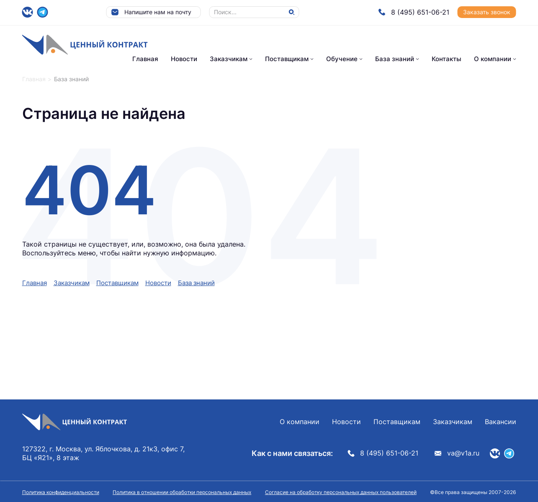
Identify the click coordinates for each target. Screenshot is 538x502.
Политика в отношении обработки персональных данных (182, 492)
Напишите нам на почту (151, 12)
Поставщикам (287, 59)
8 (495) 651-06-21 (413, 12)
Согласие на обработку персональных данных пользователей (341, 492)
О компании (492, 59)
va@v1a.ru (457, 453)
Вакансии (500, 421)
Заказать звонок (486, 11)
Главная (145, 59)
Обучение (342, 59)
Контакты (446, 59)
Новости (184, 59)
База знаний (394, 59)
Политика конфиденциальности (60, 492)
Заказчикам (228, 59)
